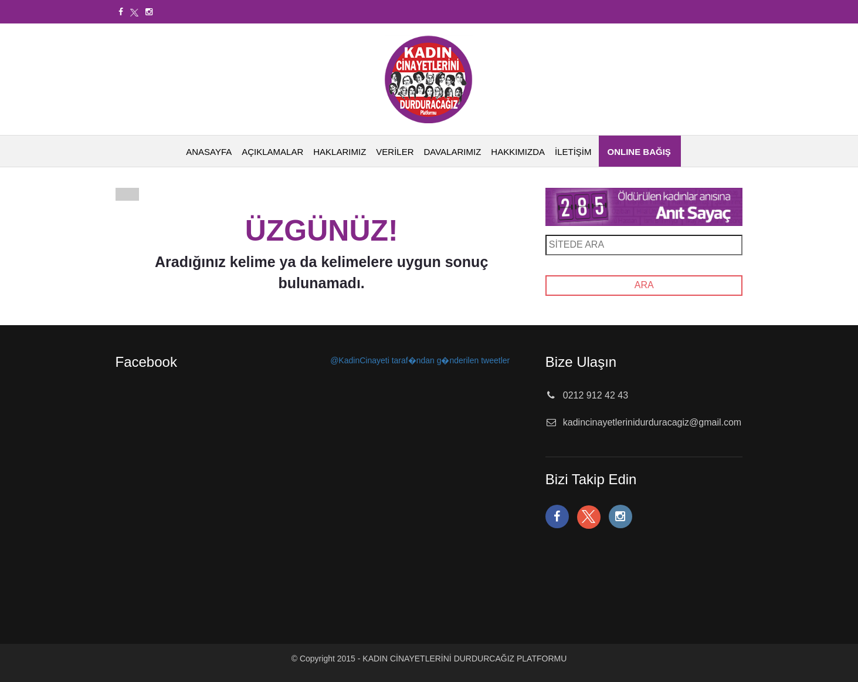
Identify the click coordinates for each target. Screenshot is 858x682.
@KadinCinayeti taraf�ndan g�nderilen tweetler (420, 360)
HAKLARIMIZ (339, 152)
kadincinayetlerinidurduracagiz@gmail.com (652, 422)
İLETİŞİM (573, 152)
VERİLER (394, 152)
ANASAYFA (209, 152)
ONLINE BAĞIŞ (639, 152)
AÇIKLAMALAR (272, 152)
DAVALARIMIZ (452, 152)
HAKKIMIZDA (518, 152)
